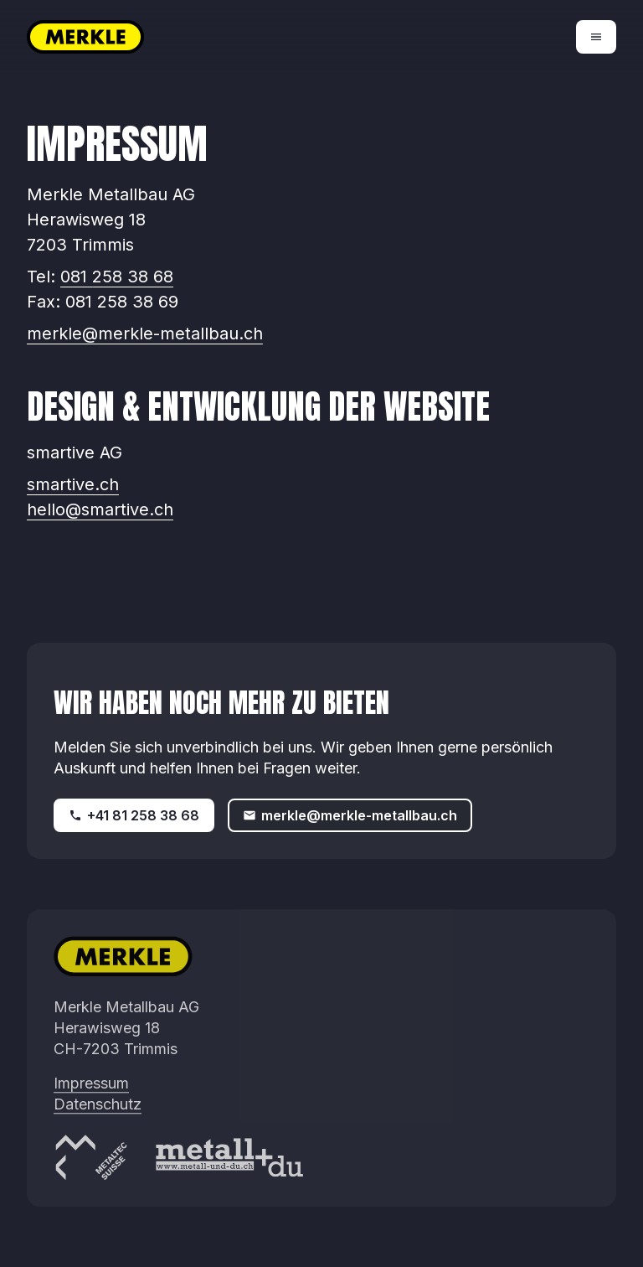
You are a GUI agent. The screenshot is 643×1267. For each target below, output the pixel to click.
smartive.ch (73, 484)
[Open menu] (596, 37)
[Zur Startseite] (174, 37)
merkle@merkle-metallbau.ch (145, 333)
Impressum (91, 1097)
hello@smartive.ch (100, 509)
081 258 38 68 (116, 276)
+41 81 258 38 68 (134, 815)
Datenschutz (97, 1118)
